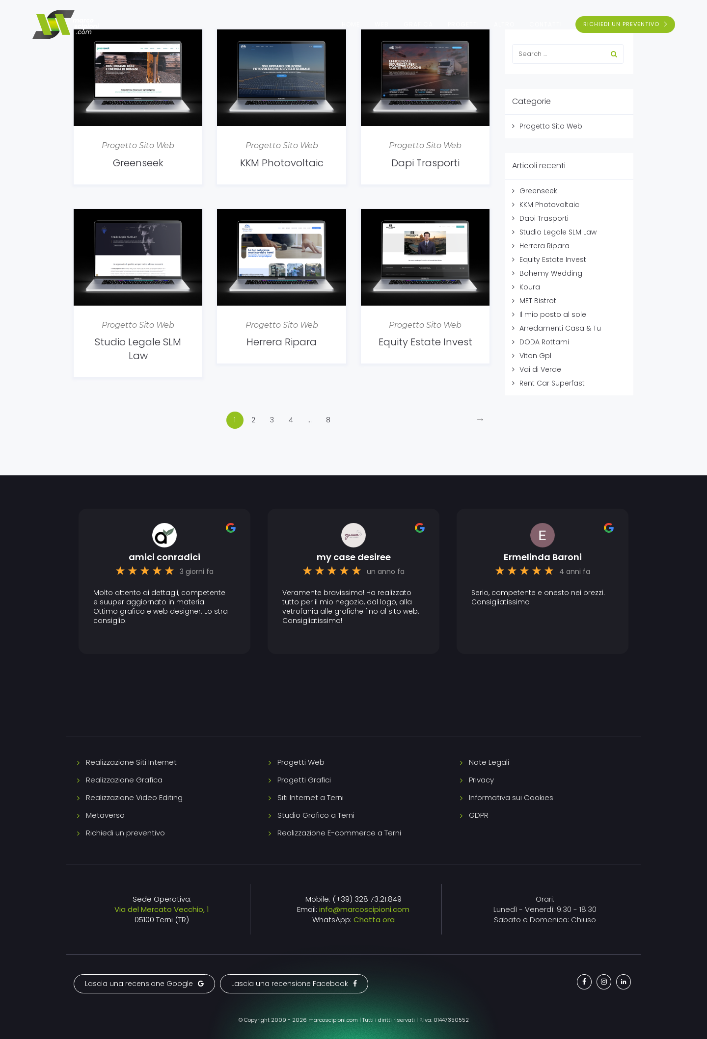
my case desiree (354, 557)
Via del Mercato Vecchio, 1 (161, 909)
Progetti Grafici (304, 780)
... (309, 420)
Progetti (463, 24)
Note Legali (489, 762)
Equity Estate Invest (425, 342)
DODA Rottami (544, 342)
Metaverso (105, 815)
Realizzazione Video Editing (134, 797)
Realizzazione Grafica (124, 780)
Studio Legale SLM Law (138, 349)
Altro (504, 24)
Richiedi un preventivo (125, 833)
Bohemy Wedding (550, 273)
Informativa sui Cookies (511, 797)
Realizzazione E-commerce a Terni (339, 833)
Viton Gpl (535, 356)
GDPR (479, 815)
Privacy (481, 780)
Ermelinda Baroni (543, 557)
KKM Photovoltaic (282, 163)
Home (351, 24)
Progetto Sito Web (138, 145)
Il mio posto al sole (552, 314)
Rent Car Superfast (552, 383)
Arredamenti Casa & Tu (560, 328)
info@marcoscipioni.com (364, 909)
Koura (529, 287)
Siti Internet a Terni (310, 797)
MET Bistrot (537, 301)
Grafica (418, 24)
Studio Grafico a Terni (315, 815)
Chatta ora (374, 919)
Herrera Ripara (281, 342)
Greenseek (138, 163)
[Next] (480, 420)
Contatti (545, 24)
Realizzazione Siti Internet (131, 762)
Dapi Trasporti (425, 163)
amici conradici (164, 557)
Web (382, 24)
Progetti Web (301, 762)
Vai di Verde (540, 369)
